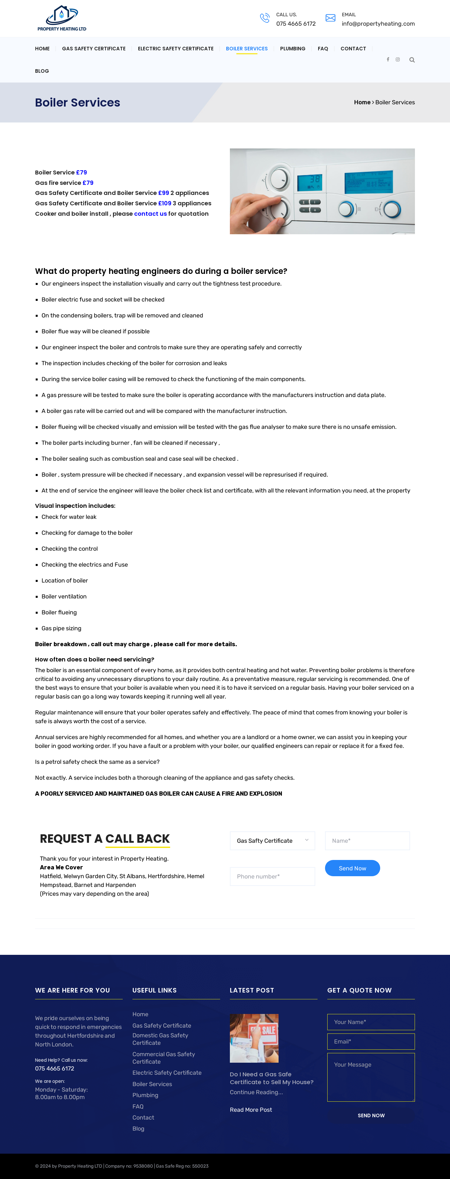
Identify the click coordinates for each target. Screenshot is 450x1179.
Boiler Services (247, 48)
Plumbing (293, 48)
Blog (42, 71)
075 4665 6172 (296, 23)
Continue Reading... (256, 1092)
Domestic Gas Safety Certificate (160, 1039)
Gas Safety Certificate (94, 48)
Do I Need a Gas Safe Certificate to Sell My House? (272, 1078)
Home (42, 48)
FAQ (323, 48)
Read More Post (251, 1109)
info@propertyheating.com (378, 23)
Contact (353, 48)
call (180, 644)
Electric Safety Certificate (176, 48)
